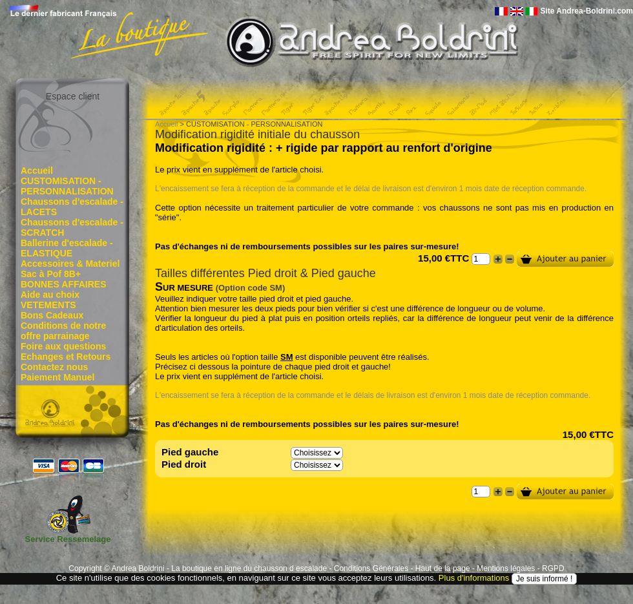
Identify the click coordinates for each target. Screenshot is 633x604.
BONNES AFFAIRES (64, 284)
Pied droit (183, 464)
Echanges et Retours (65, 356)
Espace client (72, 96)
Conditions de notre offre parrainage (63, 330)
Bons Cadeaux (52, 315)
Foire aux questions (63, 346)
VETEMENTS (48, 305)
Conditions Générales (371, 568)
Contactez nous (54, 367)
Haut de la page (442, 568)
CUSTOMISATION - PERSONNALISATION (67, 186)
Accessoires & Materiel (70, 263)
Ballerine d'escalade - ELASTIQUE (67, 248)
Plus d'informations (474, 578)
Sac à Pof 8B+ (51, 274)
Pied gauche (189, 451)
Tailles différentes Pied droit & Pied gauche (265, 273)
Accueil (37, 170)
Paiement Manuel (57, 377)
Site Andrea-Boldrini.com (586, 11)
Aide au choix (50, 294)
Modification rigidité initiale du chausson (257, 134)
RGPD (553, 568)
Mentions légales (506, 568)
